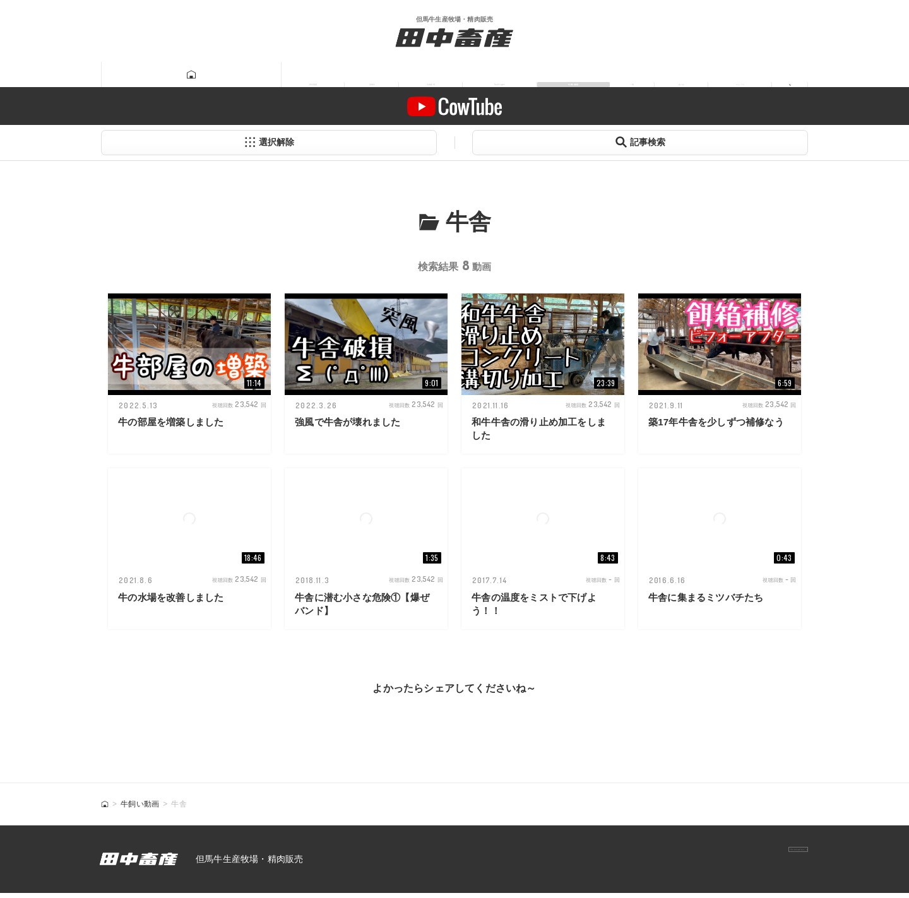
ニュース (724, 74)
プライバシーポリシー (751, 864)
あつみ (652, 74)
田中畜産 (184, 74)
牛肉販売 (330, 74)
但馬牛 (257, 74)
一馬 (590, 74)
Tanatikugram (421, 75)
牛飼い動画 (517, 74)
